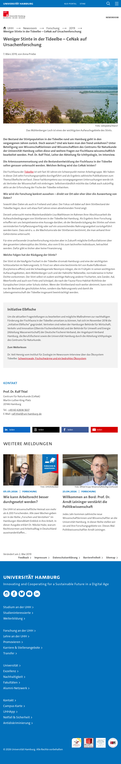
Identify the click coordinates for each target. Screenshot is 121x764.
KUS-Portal (70, 3)
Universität (10, 665)
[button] (108, 3)
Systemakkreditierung (113, 739)
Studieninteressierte (17, 613)
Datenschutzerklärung (65, 557)
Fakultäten (10, 682)
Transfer (8, 653)
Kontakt (8, 700)
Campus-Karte (12, 706)
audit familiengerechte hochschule (76, 743)
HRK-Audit (99, 741)
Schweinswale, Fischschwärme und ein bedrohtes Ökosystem (52, 358)
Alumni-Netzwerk (15, 688)
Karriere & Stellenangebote (21, 648)
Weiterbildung (13, 618)
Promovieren (11, 642)
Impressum (40, 557)
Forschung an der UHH (18, 631)
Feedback (23, 557)
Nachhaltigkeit (13, 677)
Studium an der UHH (17, 607)
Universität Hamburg (18, 3)
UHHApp (9, 712)
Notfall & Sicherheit (16, 717)
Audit (87, 739)
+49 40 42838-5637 (18, 410)
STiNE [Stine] (82, 3)
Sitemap (110, 557)
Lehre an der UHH (15, 636)
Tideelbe (29, 172)
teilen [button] (12, 429)
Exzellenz (9, 671)
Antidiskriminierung (16, 723)
